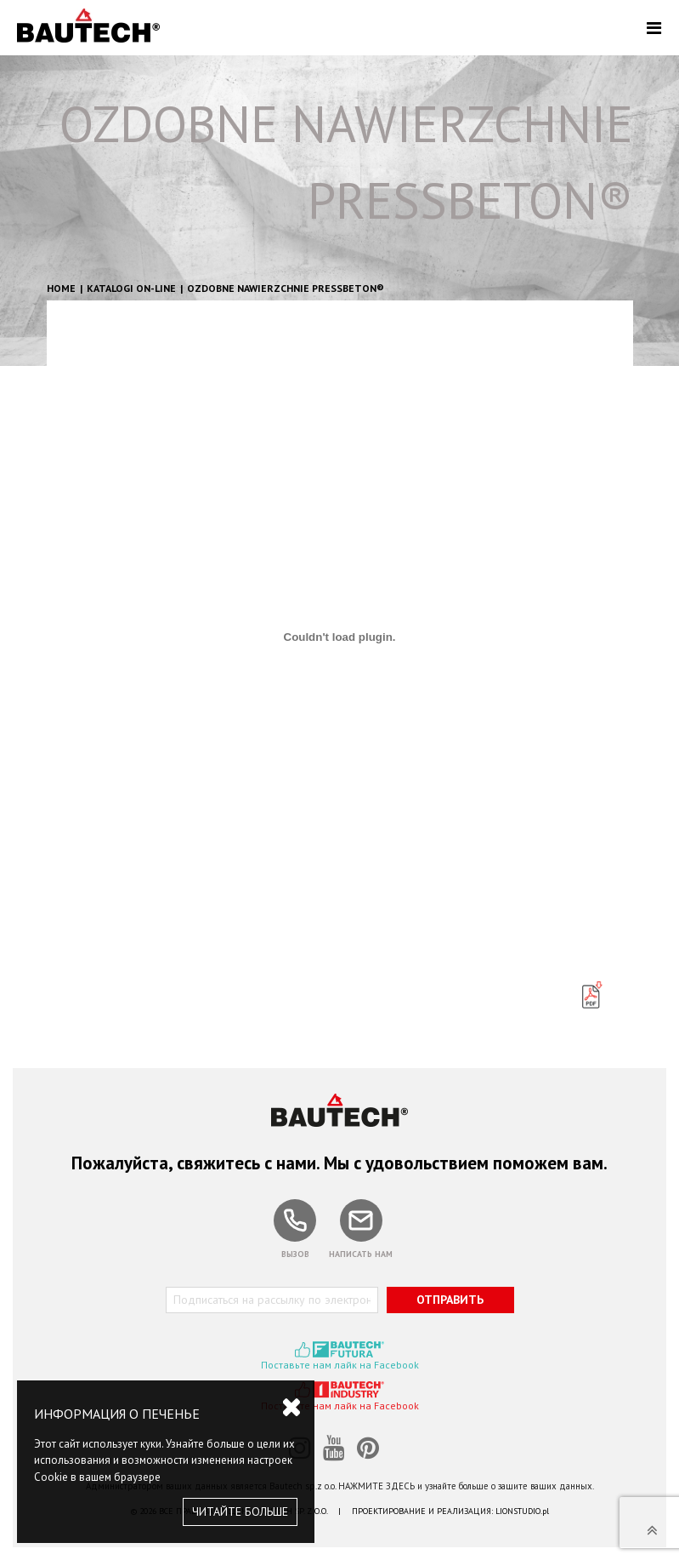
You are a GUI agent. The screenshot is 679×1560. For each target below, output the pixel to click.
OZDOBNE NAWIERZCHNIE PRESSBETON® (285, 288)
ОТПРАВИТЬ (450, 1299)
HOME (61, 288)
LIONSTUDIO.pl (522, 1511)
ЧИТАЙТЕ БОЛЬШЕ (240, 1511)
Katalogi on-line (131, 288)
